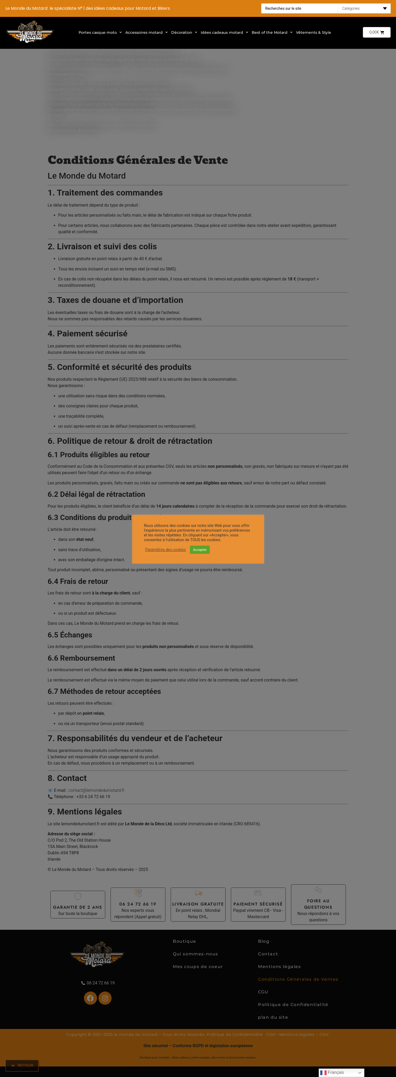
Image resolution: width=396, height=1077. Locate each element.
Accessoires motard (146, 32)
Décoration (184, 32)
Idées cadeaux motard (224, 32)
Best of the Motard (272, 32)
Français (332, 1073)
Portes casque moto (100, 32)
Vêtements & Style (313, 32)
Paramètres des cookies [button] (165, 549)
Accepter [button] (200, 550)
